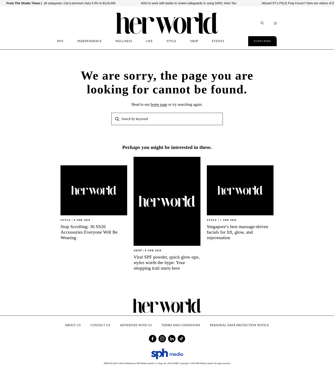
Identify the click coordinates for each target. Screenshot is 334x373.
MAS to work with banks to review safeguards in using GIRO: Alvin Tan (191, 3)
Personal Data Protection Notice (239, 325)
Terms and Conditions (180, 325)
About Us (73, 325)
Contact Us (100, 325)
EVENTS (218, 41)
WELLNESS (123, 41)
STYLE (171, 41)
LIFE (149, 41)
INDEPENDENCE (89, 41)
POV (60, 41)
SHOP (194, 41)
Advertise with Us (136, 325)
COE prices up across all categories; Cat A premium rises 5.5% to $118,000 (67, 3)
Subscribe (262, 41)
